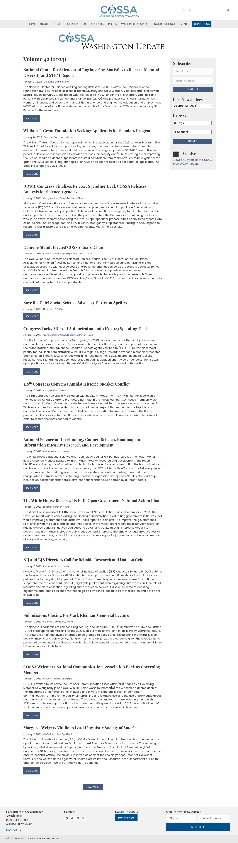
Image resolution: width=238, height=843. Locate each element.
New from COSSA (83, 253)
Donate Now (126, 817)
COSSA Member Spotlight (57, 253)
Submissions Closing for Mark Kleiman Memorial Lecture (76, 615)
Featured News (75, 198)
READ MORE (32, 118)
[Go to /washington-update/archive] (193, 159)
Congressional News (54, 198)
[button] (93, 787)
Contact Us (13, 830)
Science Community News (58, 137)
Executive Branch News (57, 81)
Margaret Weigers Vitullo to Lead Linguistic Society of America (81, 727)
